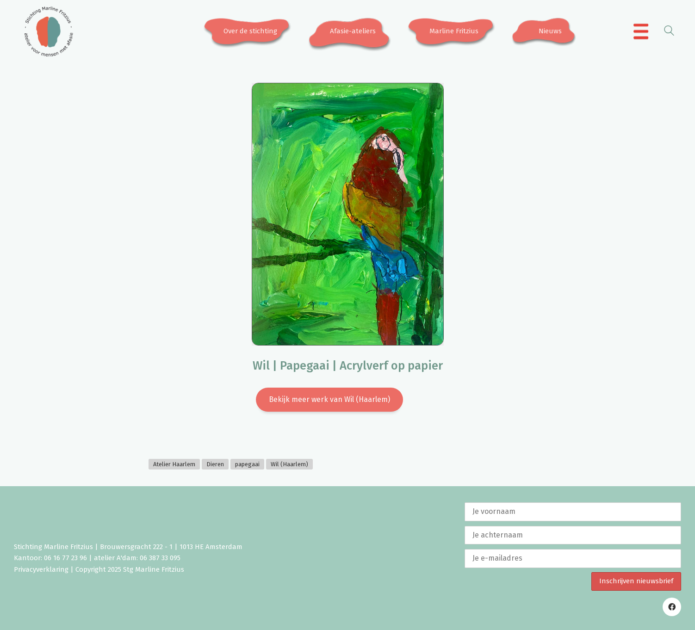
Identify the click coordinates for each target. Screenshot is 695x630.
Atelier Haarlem (174, 464)
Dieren (215, 464)
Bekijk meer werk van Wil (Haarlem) (329, 399)
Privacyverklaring (41, 569)
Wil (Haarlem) (289, 464)
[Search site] (669, 32)
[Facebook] (672, 607)
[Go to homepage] (48, 31)
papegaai (247, 464)
